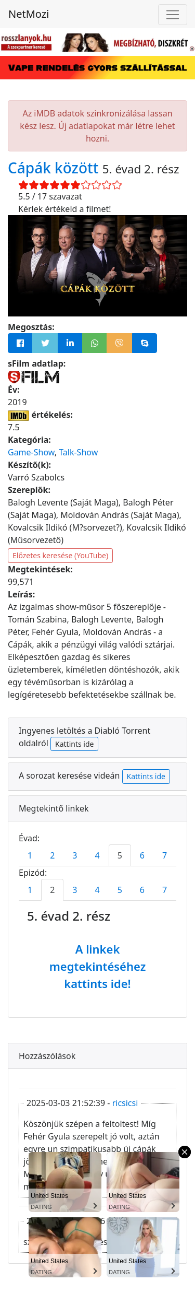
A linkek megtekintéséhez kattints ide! (97, 966)
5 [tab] (120, 855)
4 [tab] (97, 855)
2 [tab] (52, 855)
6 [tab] (142, 855)
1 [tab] (30, 855)
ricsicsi (125, 1103)
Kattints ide (74, 744)
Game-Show (31, 452)
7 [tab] (164, 855)
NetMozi (28, 14)
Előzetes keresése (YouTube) (60, 555)
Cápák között (55, 168)
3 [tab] (74, 855)
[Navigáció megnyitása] (172, 14)
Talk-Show (78, 452)
